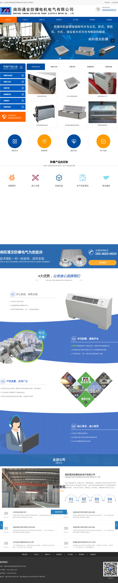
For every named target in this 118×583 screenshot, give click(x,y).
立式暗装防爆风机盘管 (42, 125)
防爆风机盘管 (36, 66)
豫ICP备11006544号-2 (12, 576)
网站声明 (42, 576)
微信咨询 (115, 2)
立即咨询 (102, 405)
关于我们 (70, 554)
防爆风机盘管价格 (42, 96)
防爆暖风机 (90, 66)
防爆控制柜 (108, 66)
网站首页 (25, 554)
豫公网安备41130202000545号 (29, 576)
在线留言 (93, 554)
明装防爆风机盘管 (102, 125)
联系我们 (107, 2)
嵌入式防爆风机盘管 (72, 96)
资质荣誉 (59, 554)
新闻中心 (47, 554)
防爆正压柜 (54, 66)
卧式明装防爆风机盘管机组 (72, 125)
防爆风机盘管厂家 (102, 96)
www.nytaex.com (12, 569)
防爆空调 (72, 66)
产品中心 (36, 554)
